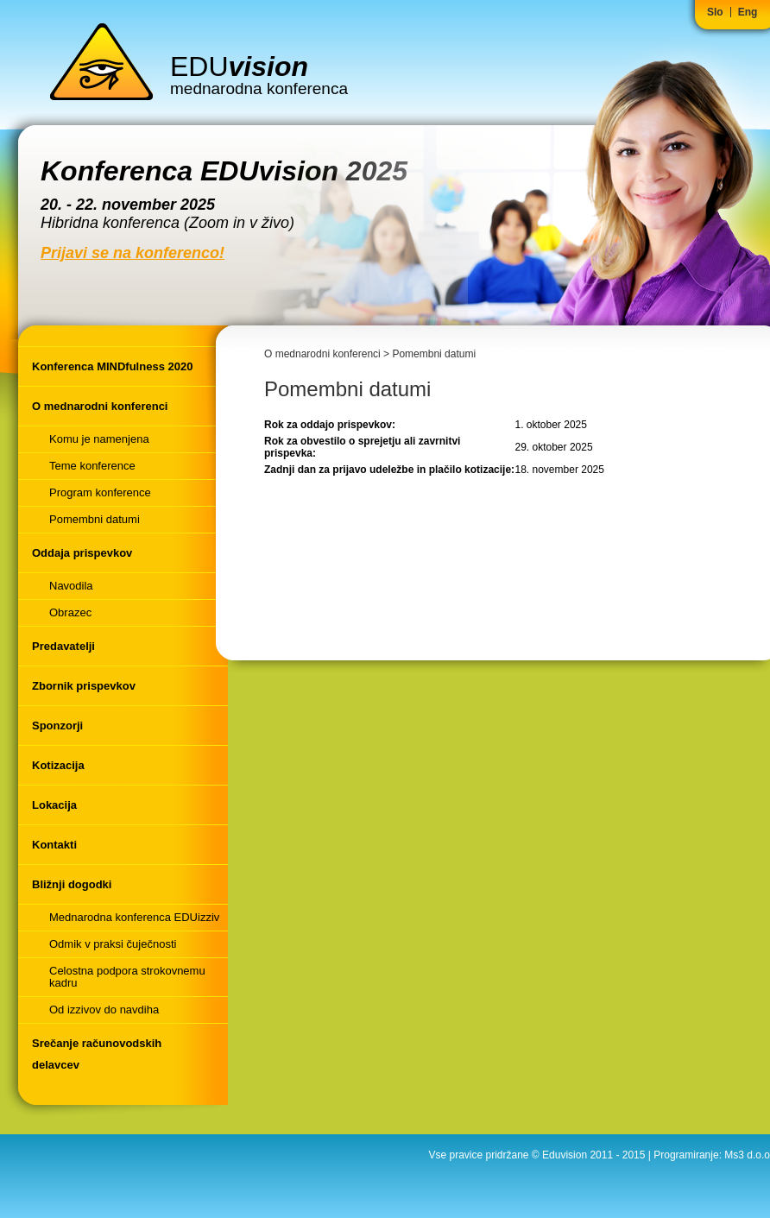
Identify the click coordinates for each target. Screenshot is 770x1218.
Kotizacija (58, 765)
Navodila (71, 585)
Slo (715, 12)
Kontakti (54, 844)
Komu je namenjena (99, 438)
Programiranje (685, 1155)
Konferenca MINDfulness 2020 (112, 366)
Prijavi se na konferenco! (132, 253)
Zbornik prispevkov (84, 685)
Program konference (100, 492)
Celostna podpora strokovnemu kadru (127, 976)
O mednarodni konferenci (99, 406)
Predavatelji (63, 646)
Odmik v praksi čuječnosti (112, 943)
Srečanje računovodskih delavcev (96, 1054)
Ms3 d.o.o (747, 1155)
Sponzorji (57, 725)
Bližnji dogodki (71, 884)
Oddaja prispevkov (82, 552)
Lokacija (54, 804)
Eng (748, 12)
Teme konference (92, 465)
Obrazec (70, 612)
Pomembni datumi (94, 519)
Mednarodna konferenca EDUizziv (134, 917)
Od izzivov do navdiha (104, 1009)
